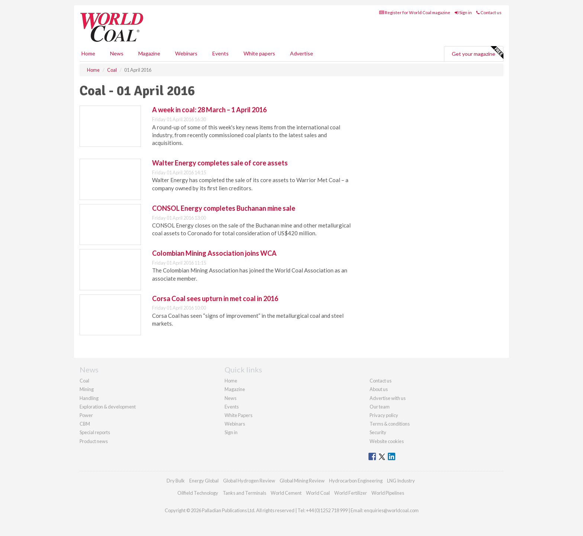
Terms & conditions (390, 424)
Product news (94, 441)
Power (86, 415)
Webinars (186, 53)
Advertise (301, 53)
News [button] (116, 53)
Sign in (463, 12)
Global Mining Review (302, 481)
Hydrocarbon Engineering (356, 481)
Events (220, 53)
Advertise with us (388, 398)
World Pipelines (387, 493)
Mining (87, 389)
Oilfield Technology (197, 493)
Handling (89, 398)
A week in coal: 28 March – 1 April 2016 (209, 110)
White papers (259, 53)
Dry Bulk (176, 481)
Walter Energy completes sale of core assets (220, 163)
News (230, 398)
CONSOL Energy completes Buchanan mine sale (223, 208)
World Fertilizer (350, 493)
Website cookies (387, 441)
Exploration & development (108, 407)
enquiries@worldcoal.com (391, 510)
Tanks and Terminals (244, 493)
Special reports (95, 432)
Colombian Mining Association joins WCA (214, 253)
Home (88, 53)
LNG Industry (401, 481)
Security (378, 432)
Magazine (149, 53)
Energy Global (204, 481)
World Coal (318, 493)
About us (379, 389)
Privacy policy (384, 415)
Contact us (489, 12)
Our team (380, 407)
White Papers (238, 415)
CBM (85, 424)
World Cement (286, 493)
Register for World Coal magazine (414, 12)
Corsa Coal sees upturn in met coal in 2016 (215, 298)
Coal (84, 381)
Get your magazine (477, 52)
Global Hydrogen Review (249, 481)
